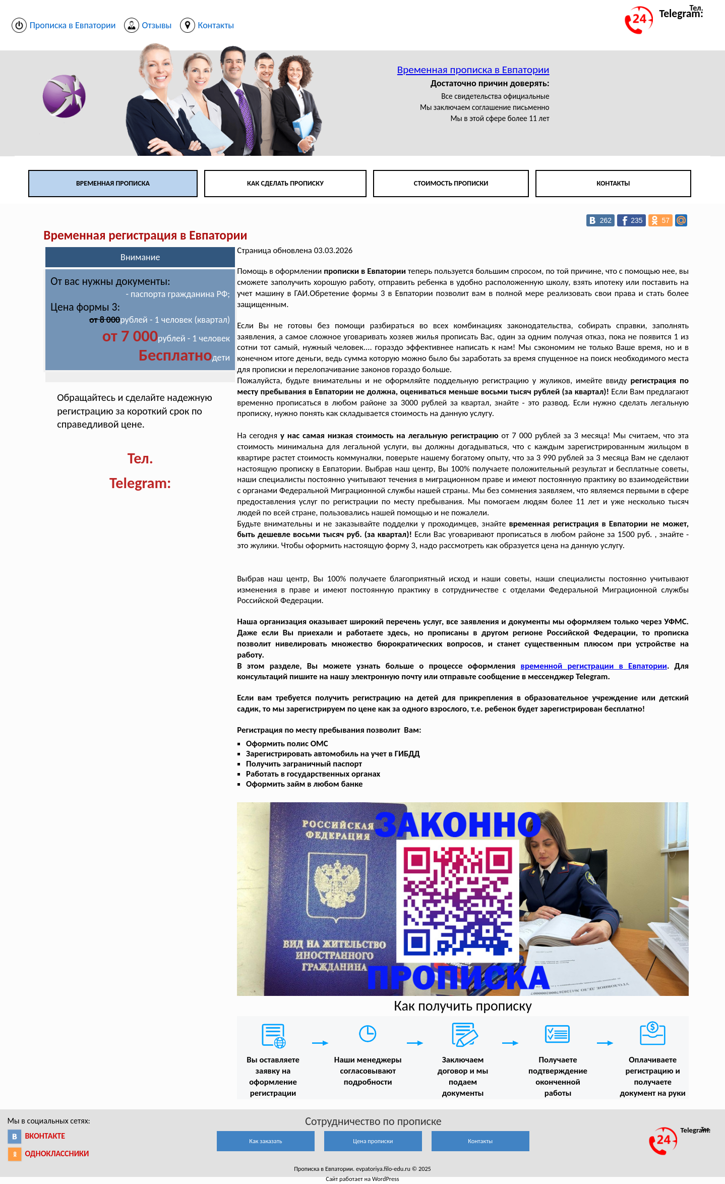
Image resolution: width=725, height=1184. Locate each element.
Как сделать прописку (285, 183)
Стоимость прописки (451, 183)
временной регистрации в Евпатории (594, 666)
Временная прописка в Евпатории (473, 69)
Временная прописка (113, 183)
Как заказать (265, 1141)
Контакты (613, 183)
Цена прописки (373, 1141)
